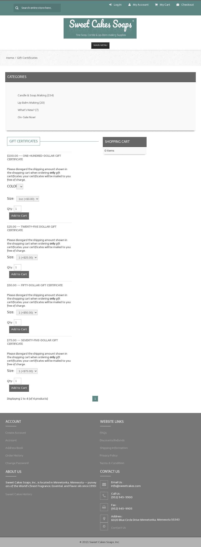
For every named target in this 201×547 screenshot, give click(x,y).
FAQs (104, 433)
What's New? (28, 110)
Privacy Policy (109, 455)
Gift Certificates (27, 58)
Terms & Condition (112, 463)
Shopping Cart (117, 142)
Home (10, 58)
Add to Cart (19, 215)
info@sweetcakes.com (126, 486)
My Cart (162, 4)
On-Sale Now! (26, 117)
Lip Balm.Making (31, 102)
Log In (115, 4)
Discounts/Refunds (113, 440)
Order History (14, 455)
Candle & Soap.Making (36, 95)
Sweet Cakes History (19, 494)
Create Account (16, 433)
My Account (138, 4)
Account (11, 440)
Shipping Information (114, 448)
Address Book (14, 448)
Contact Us (119, 527)
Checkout (185, 4)
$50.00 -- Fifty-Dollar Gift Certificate (35, 285)
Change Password (17, 463)
